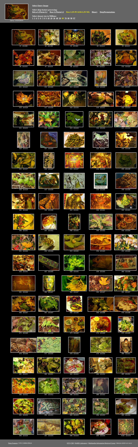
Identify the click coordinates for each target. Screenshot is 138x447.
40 (57, 18)
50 (60, 18)
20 (51, 18)
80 (68, 18)
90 (71, 18)
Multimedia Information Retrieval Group (101, 443)
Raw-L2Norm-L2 (57, 12)
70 (66, 18)
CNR (72, 443)
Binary (94, 12)
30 (54, 18)
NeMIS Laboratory (81, 443)
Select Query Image (40, 6)
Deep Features (13, 443)
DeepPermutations (107, 12)
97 (74, 18)
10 (48, 18)
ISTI (68, 443)
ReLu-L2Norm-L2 (39, 12)
